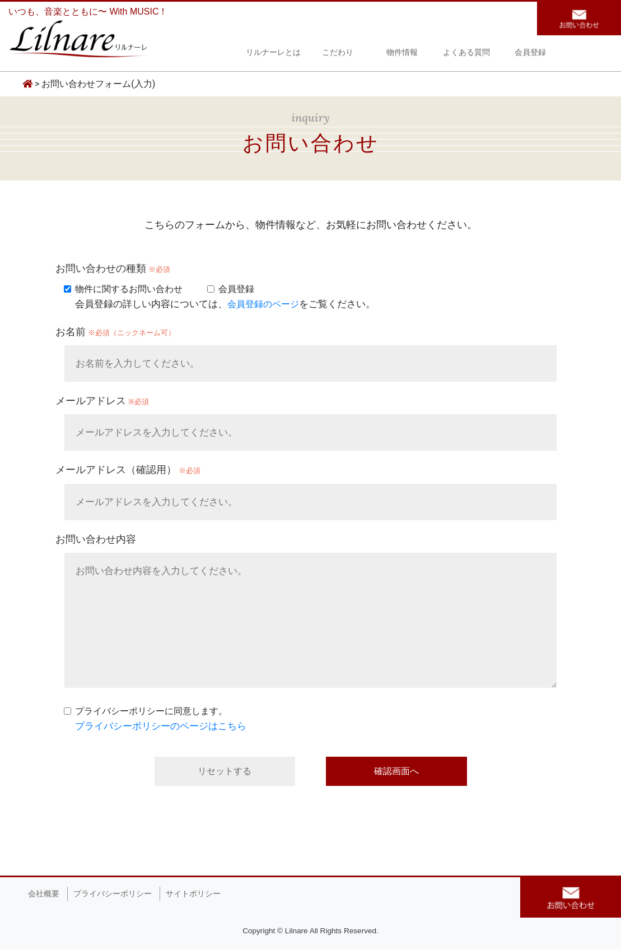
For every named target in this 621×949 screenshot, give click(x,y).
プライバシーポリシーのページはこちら (160, 726)
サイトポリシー (193, 894)
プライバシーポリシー (112, 894)
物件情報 (402, 54)
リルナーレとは (273, 54)
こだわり (337, 54)
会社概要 (43, 894)
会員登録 (530, 54)
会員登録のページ (263, 304)
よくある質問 (466, 54)
